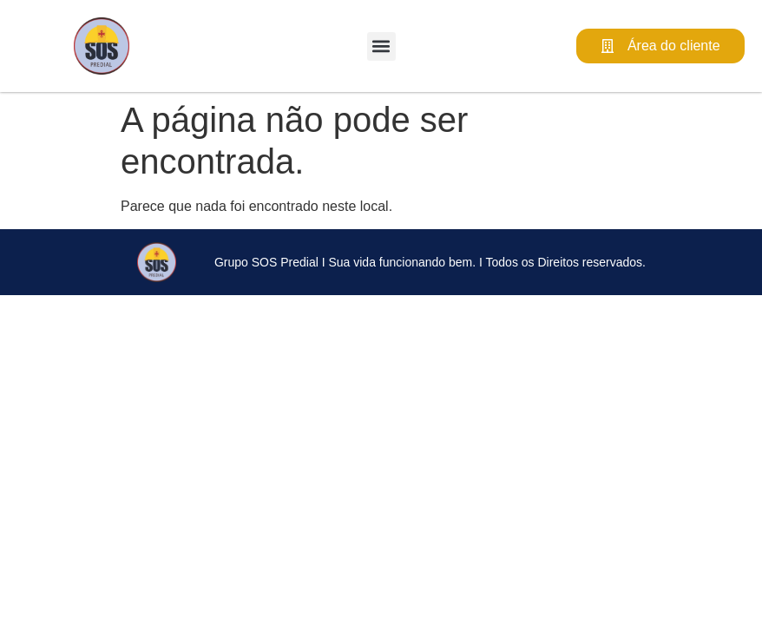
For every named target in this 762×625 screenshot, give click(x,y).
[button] (381, 46)
